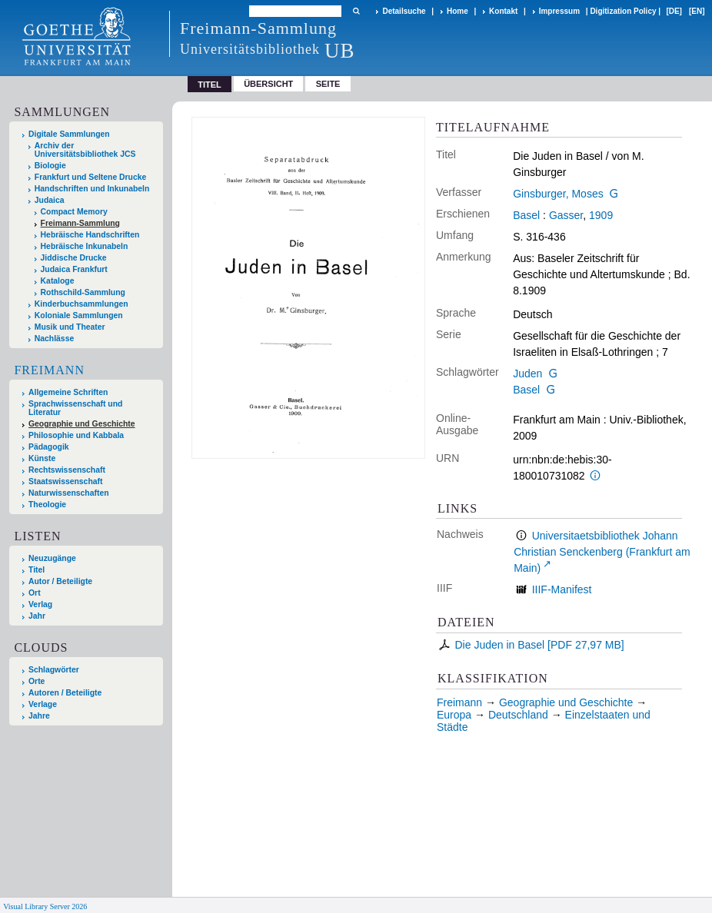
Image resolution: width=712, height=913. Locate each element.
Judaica (50, 200)
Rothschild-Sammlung (83, 292)
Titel (36, 570)
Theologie (47, 504)
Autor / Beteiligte (60, 581)
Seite (328, 83)
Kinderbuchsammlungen (81, 304)
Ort (34, 593)
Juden (527, 373)
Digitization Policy (623, 11)
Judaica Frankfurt (74, 269)
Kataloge (58, 281)
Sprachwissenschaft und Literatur (75, 408)
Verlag (40, 604)
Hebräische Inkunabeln (84, 246)
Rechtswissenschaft (66, 470)
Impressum (559, 11)
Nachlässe (54, 338)
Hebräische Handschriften (90, 235)
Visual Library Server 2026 (45, 906)
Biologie (50, 165)
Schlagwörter (53, 670)
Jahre (39, 716)
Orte (36, 681)
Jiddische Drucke (74, 258)
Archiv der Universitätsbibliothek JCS (85, 149)
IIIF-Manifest (562, 589)
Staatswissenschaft (65, 481)
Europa (454, 715)
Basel (526, 215)
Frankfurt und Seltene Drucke (91, 177)
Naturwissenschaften (68, 493)
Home (457, 11)
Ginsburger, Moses (558, 194)
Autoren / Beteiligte (64, 693)
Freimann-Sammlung (80, 223)
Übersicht (268, 83)
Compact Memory (74, 212)
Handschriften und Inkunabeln (92, 188)
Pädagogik (48, 447)
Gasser (566, 215)
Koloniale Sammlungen (79, 315)
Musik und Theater (70, 327)
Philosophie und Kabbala (76, 435)
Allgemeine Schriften (68, 392)
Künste (41, 458)
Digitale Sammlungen (69, 134)
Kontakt (503, 11)
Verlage (42, 704)
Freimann (49, 370)
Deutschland (518, 715)
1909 (601, 215)
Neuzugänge (52, 558)
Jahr (36, 616)
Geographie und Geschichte (81, 424)
